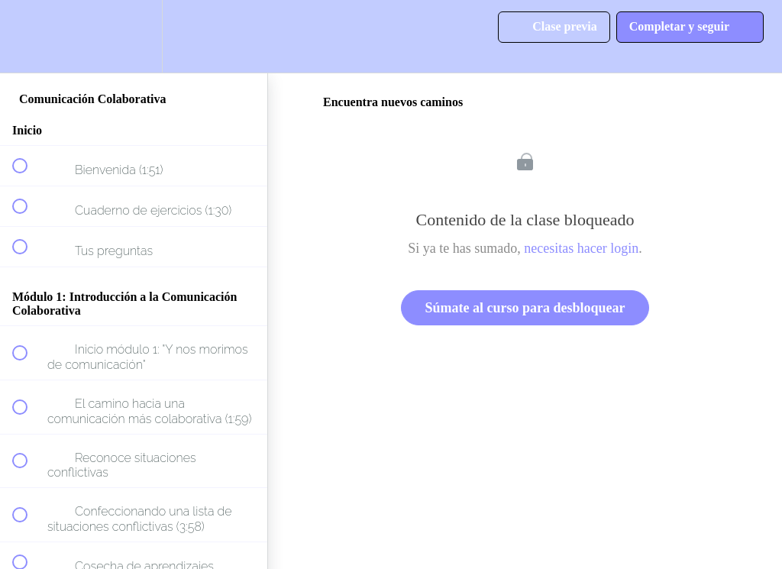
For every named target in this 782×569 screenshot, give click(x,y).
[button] (28, 36)
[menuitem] (133, 36)
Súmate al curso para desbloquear (525, 307)
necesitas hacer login (581, 248)
